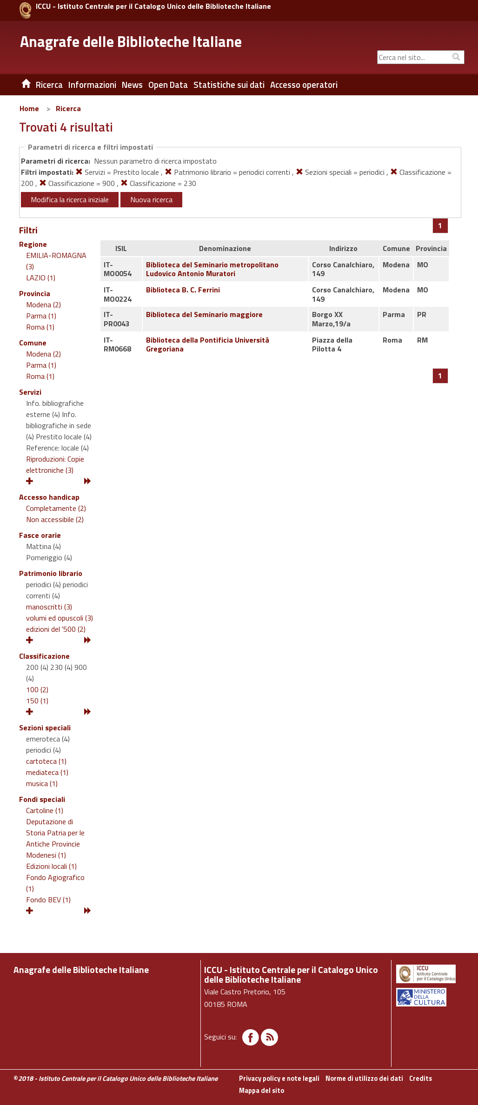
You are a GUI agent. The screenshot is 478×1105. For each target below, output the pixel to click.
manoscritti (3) (49, 606)
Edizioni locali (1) (51, 866)
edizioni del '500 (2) (56, 629)
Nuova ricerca (151, 199)
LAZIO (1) (40, 277)
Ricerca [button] (49, 84)
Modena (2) (43, 304)
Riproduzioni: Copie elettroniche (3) (55, 464)
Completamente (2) (56, 508)
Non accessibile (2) (55, 519)
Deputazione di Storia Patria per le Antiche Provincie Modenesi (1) (55, 838)
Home (29, 108)
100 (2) (37, 689)
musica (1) (42, 783)
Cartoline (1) (44, 810)
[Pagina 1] (440, 225)
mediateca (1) (47, 772)
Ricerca (68, 108)
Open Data (168, 84)
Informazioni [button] (92, 84)
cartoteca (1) (46, 761)
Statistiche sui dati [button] (229, 84)
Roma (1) (40, 326)
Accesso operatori (304, 84)
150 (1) (37, 700)
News (132, 84)
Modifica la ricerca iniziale (70, 199)
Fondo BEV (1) (48, 899)
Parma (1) (41, 315)
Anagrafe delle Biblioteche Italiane (131, 41)
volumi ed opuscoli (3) (59, 617)
